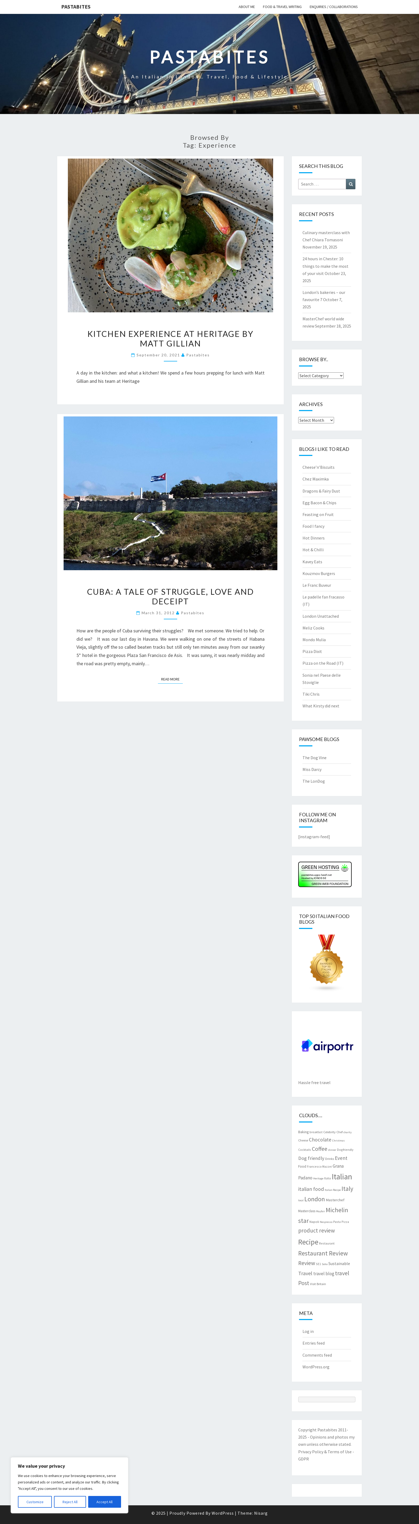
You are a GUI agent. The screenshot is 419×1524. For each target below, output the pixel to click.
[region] (69, 1485)
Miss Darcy (311, 769)
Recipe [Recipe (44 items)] (308, 1241)
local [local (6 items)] (301, 1200)
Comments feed (317, 1355)
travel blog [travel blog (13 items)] (323, 1274)
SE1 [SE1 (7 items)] (318, 1264)
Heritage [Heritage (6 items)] (318, 1178)
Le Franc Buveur (316, 585)
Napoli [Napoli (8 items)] (314, 1221)
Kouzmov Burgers (318, 573)
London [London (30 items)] (314, 1199)
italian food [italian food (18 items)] (311, 1189)
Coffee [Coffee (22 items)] (319, 1148)
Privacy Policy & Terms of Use (325, 1451)
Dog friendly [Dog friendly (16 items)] (311, 1158)
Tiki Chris (311, 694)
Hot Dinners (313, 538)
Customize (35, 1501)
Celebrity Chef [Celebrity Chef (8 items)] (333, 1132)
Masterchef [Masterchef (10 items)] (335, 1200)
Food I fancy (313, 526)
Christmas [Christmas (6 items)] (338, 1140)
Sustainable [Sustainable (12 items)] (339, 1263)
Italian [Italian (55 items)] (342, 1177)
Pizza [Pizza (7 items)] (345, 1222)
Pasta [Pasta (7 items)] (337, 1222)
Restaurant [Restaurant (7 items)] (327, 1243)
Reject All (70, 1501)
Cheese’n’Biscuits (318, 467)
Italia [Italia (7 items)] (327, 1178)
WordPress (223, 1513)
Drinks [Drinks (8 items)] (329, 1158)
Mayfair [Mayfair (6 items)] (320, 1211)
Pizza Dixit (312, 651)
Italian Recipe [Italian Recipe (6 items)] (333, 1190)
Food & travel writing (282, 6)
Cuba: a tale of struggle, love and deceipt (170, 596)
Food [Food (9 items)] (302, 1166)
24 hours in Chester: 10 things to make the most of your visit (325, 266)
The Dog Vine (314, 757)
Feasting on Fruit (318, 514)
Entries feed (313, 1343)
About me (247, 6)
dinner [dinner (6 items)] (332, 1150)
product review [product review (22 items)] (316, 1230)
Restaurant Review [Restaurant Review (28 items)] (323, 1253)
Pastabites (76, 6)
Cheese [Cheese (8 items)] (303, 1140)
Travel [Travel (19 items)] (305, 1273)
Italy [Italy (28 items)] (347, 1188)
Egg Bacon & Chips (319, 502)
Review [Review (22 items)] (306, 1263)
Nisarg (261, 1513)
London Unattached (320, 616)
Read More (172, 679)
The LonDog (313, 781)
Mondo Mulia (314, 639)
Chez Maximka (315, 479)
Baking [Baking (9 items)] (303, 1131)
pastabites (198, 355)
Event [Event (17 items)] (341, 1158)
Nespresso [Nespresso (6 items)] (326, 1222)
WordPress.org (315, 1366)
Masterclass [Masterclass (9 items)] (306, 1210)
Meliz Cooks (313, 628)
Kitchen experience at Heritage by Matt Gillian (170, 338)
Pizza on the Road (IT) (322, 663)
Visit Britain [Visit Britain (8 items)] (318, 1284)
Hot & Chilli (313, 549)
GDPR (303, 1459)
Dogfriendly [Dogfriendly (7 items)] (345, 1150)
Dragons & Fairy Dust (321, 491)
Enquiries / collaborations (334, 6)
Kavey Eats (312, 561)
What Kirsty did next (320, 705)
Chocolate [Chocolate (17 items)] (320, 1139)
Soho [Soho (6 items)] (325, 1264)
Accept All (104, 1501)
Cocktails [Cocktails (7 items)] (304, 1150)
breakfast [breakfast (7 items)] (316, 1132)
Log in (308, 1331)
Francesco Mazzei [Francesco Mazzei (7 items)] (319, 1166)
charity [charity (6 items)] (347, 1132)
